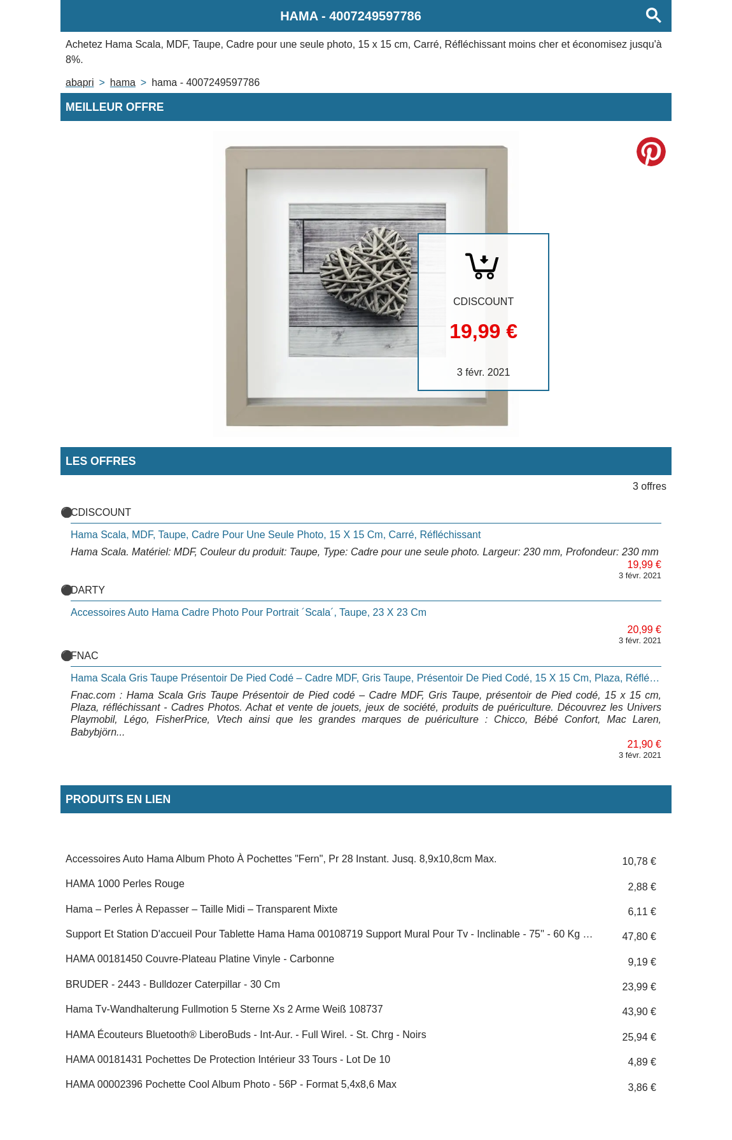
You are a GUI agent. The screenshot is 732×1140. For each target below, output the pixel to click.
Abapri (80, 82)
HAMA (123, 82)
